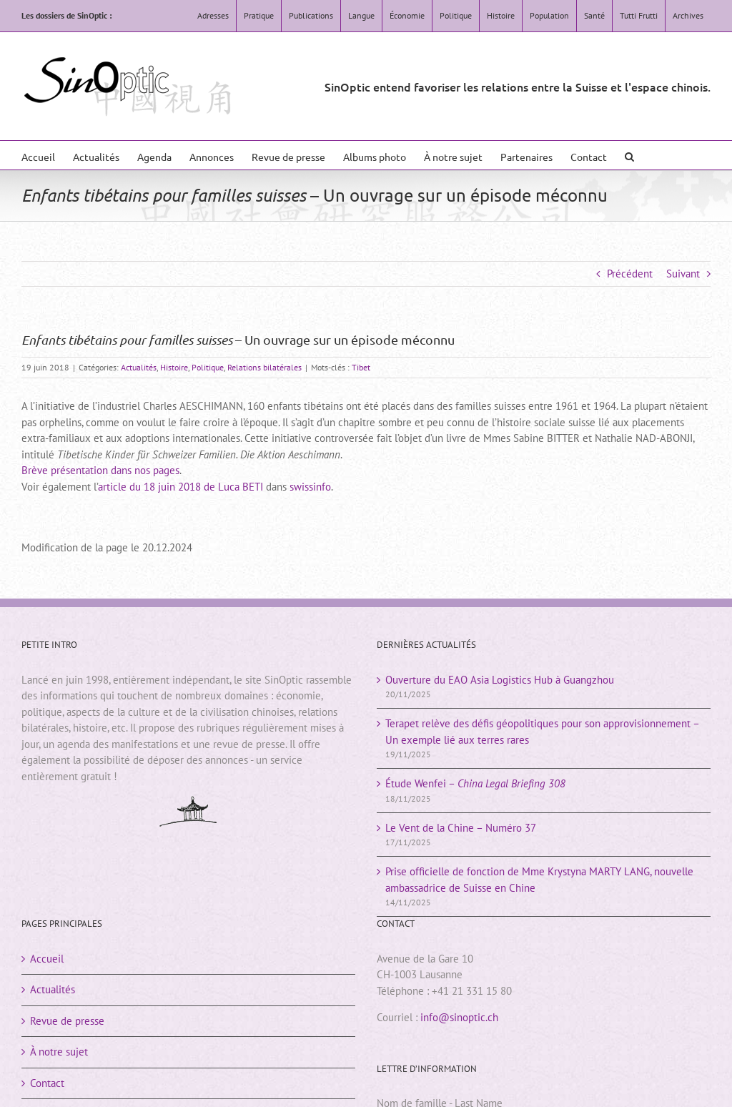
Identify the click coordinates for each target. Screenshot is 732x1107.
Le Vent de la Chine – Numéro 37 (460, 828)
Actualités (139, 367)
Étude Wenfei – (475, 783)
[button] (629, 155)
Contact (47, 1083)
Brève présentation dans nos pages (100, 470)
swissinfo (310, 486)
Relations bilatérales (264, 367)
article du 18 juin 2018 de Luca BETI (180, 486)
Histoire (174, 367)
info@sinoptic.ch (459, 1017)
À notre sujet (59, 1051)
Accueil (47, 958)
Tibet (361, 367)
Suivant (683, 273)
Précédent (630, 273)
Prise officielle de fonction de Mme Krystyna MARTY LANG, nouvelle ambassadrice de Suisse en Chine (539, 880)
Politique (208, 367)
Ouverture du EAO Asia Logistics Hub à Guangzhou (499, 680)
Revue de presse (67, 1021)
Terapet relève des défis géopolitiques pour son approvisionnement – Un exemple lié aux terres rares (542, 732)
